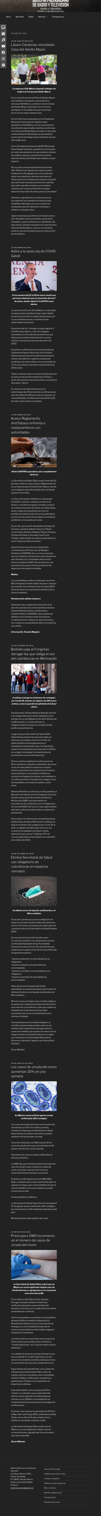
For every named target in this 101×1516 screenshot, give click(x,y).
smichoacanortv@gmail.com (22, 1488)
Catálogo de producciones (54, 1474)
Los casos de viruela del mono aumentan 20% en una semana (34, 1071)
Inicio (8, 17)
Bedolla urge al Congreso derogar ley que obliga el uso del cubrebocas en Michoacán (34, 653)
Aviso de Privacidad (52, 1469)
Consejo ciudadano (52, 1478)
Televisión (19, 17)
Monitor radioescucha (53, 1493)
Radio (31, 17)
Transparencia (58, 17)
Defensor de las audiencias (55, 1483)
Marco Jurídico (50, 1488)
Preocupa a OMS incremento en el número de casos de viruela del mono (33, 1240)
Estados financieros (52, 1502)
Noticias (43, 17)
